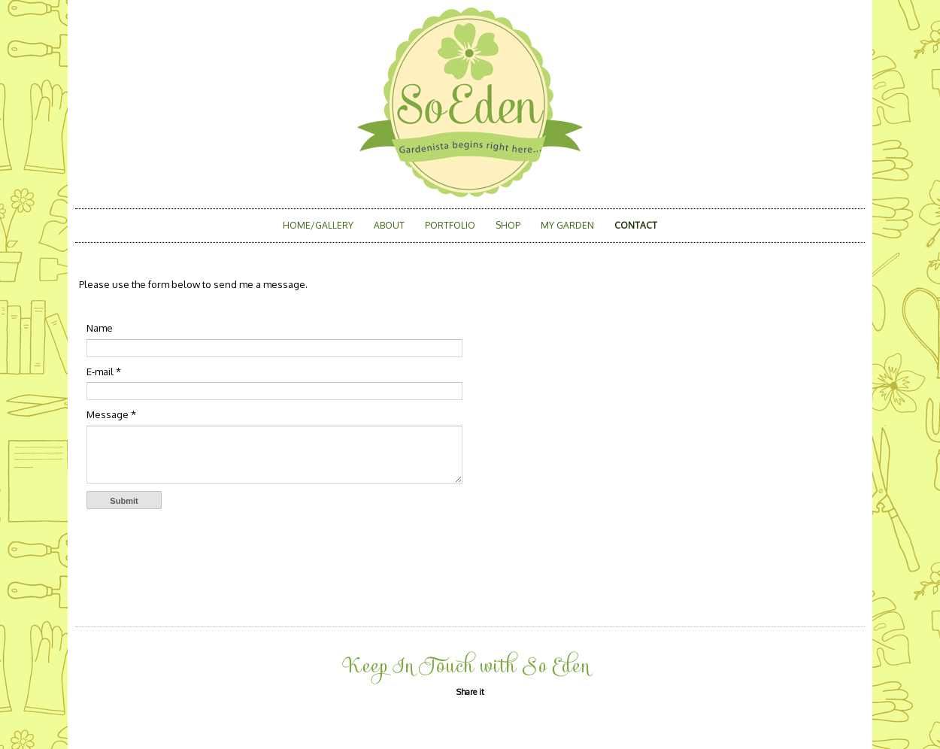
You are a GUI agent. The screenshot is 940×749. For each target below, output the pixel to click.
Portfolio (450, 225)
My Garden (567, 225)
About (389, 225)
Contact (635, 225)
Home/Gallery (318, 225)
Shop (508, 225)
